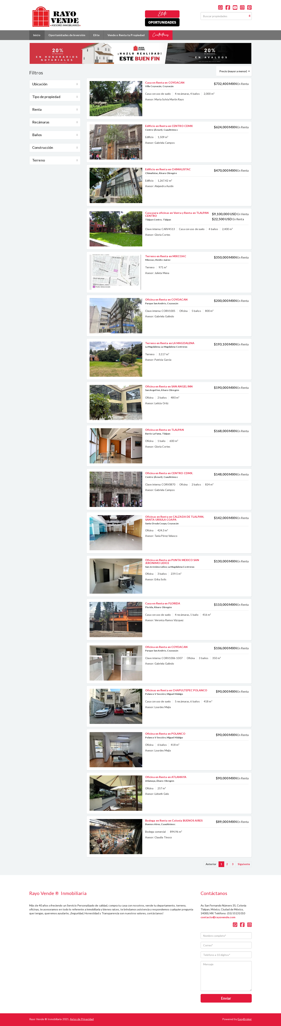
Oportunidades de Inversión (66, 35)
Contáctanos (161, 35)
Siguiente (244, 864)
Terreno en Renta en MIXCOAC (165, 256)
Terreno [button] (55, 160)
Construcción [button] (55, 147)
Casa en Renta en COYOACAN (165, 82)
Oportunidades (162, 22)
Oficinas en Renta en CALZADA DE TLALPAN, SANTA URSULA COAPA (174, 518)
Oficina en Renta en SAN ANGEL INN (169, 386)
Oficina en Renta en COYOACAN (166, 299)
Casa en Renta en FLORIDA (162, 603)
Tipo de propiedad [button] (55, 97)
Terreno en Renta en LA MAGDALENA (169, 343)
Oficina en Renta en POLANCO (165, 733)
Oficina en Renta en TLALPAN (164, 429)
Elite (162, 14)
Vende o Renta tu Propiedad (126, 35)
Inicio (36, 35)
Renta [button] (55, 109)
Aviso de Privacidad (82, 1019)
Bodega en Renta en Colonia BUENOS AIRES (174, 820)
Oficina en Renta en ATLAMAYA (165, 777)
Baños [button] (55, 135)
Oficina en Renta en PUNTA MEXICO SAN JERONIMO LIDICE (172, 561)
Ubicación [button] (55, 84)
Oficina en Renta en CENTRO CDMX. (169, 473)
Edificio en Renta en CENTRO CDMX (169, 126)
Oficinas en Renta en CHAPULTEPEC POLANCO (176, 690)
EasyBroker (245, 1019)
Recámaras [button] (55, 122)
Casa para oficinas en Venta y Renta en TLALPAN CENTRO (177, 214)
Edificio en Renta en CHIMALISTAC (168, 169)
